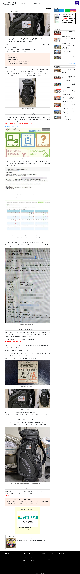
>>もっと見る (72, 63)
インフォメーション (63, 553)
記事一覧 (23, 3)
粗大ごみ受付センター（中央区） (13, 126)
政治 (7, 566)
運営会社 (43, 564)
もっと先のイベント (27, 569)
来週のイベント (26, 565)
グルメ (7, 560)
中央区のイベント (37, 3)
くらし (7, 556)
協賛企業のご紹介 (45, 562)
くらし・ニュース (9, 11)
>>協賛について (36, 532)
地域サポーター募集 (45, 560)
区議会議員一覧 (26, 556)
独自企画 (8, 564)
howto (16, 11)
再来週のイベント (27, 567)
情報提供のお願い (45, 558)
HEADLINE (29, 3)
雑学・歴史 (8, 562)
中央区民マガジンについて (47, 553)
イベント (8, 558)
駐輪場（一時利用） (27, 558)
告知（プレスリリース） (28, 560)
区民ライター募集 (45, 556)
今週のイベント (26, 563)
